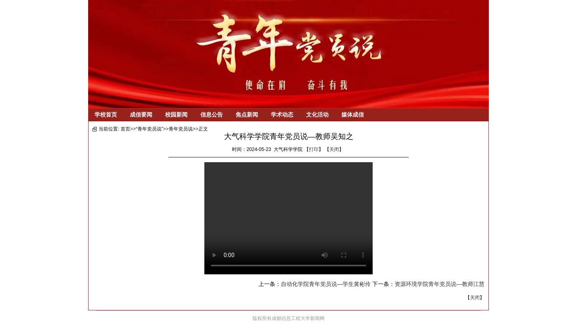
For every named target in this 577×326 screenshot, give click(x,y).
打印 (314, 149)
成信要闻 (141, 114)
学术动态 (282, 114)
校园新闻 (176, 114)
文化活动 (317, 114)
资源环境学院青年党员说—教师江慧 (439, 284)
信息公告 (211, 114)
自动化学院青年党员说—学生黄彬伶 (326, 284)
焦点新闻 (247, 114)
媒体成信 (352, 114)
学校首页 (106, 114)
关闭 (334, 149)
